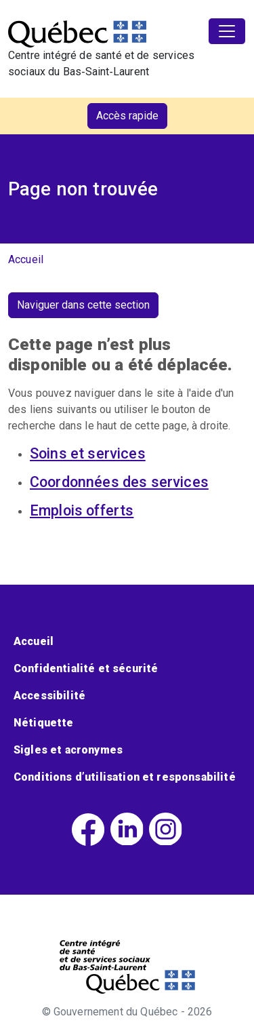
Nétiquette (44, 722)
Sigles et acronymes (68, 749)
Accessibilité (49, 695)
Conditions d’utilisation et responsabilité (125, 777)
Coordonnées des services (119, 481)
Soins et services (88, 453)
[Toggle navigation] (227, 31)
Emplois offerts (81, 510)
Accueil (25, 259)
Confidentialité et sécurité (86, 668)
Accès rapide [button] (127, 115)
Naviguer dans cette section (83, 304)
